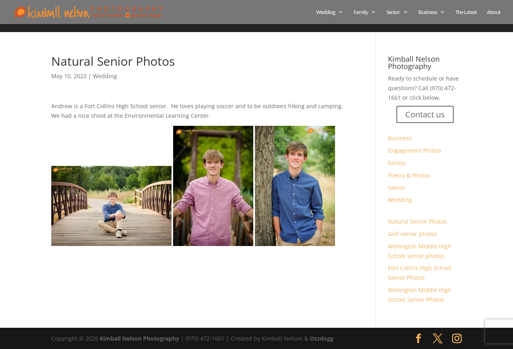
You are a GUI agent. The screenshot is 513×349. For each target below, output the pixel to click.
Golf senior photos (412, 234)
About (493, 12)
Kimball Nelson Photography (139, 338)
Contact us (425, 114)
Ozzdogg (321, 338)
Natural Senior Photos (417, 221)
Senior (393, 12)
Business (427, 12)
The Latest (466, 12)
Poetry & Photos (409, 175)
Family (360, 12)
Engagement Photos (414, 150)
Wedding (325, 12)
